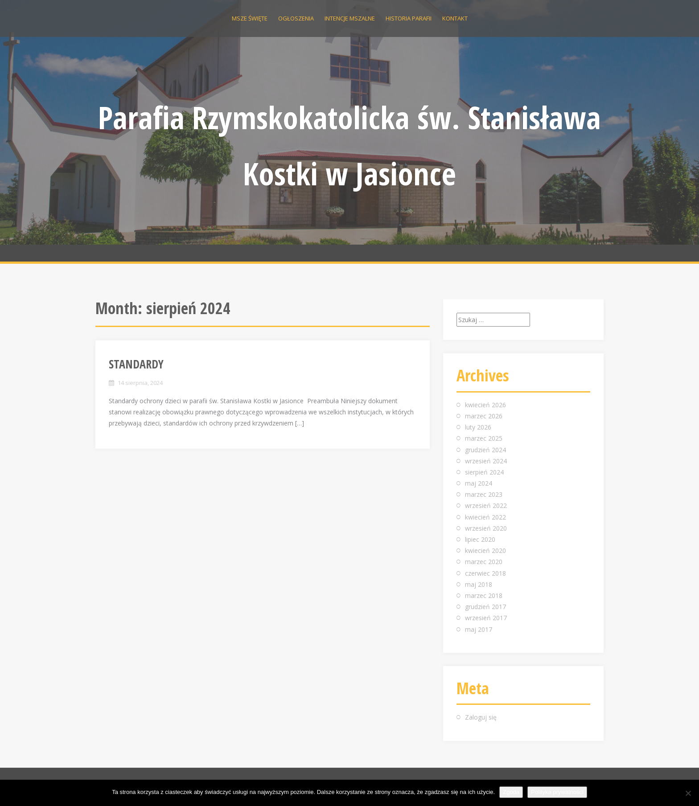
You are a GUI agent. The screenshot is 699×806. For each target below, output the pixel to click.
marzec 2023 (483, 494)
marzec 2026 (483, 416)
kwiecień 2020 (485, 550)
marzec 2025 (483, 438)
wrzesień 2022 (486, 505)
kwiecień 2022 (485, 517)
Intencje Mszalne (350, 18)
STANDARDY (136, 364)
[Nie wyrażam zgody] (687, 793)
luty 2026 (478, 427)
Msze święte (249, 18)
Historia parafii (409, 18)
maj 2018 (478, 584)
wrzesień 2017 (486, 618)
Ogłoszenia (296, 18)
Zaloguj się (481, 717)
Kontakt (455, 18)
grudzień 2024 (485, 450)
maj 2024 (478, 483)
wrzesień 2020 (486, 528)
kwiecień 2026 (485, 405)
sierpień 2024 (484, 472)
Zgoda (511, 792)
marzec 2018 (483, 595)
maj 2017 (478, 629)
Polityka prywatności (557, 792)
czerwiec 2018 (485, 573)
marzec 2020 (483, 561)
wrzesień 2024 (486, 461)
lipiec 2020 (480, 539)
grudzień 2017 (485, 606)
